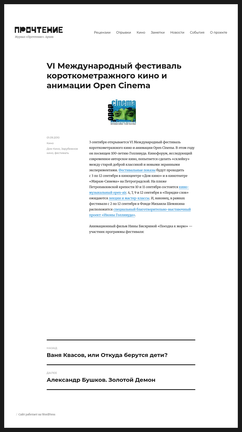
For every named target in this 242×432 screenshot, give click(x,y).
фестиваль (62, 152)
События (197, 32)
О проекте (218, 32)
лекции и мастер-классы (129, 198)
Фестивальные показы (137, 170)
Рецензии (102, 32)
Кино (141, 32)
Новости (177, 32)
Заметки (158, 32)
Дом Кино (53, 148)
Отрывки (123, 32)
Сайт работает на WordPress (37, 414)
